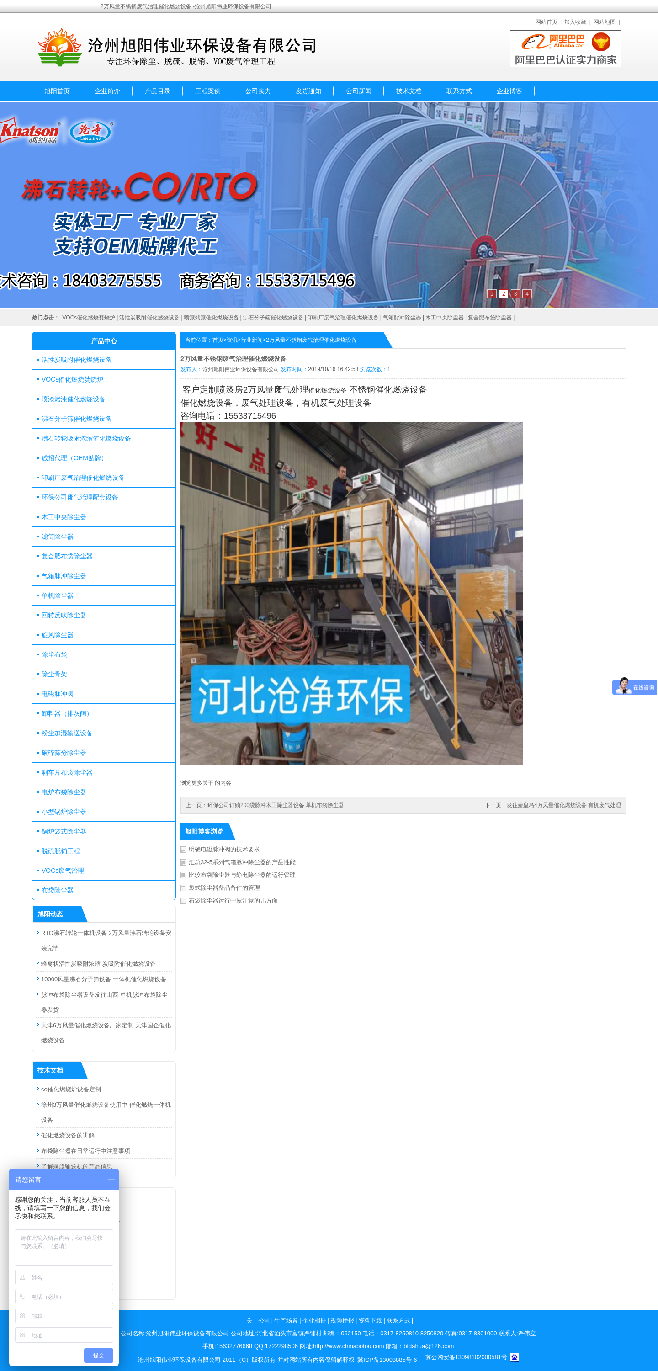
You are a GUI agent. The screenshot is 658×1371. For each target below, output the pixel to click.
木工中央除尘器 (444, 317)
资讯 (232, 340)
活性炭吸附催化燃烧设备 (149, 317)
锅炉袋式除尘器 (64, 831)
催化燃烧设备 (327, 390)
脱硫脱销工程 (61, 851)
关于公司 (258, 1320)
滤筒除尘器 (58, 536)
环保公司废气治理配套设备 (80, 497)
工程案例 (208, 91)
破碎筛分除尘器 (64, 752)
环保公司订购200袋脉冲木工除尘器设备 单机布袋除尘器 (275, 805)
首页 (217, 340)
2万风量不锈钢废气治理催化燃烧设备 (311, 340)
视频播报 (342, 1320)
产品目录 (157, 91)
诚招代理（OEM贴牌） (74, 458)
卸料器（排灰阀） (67, 713)
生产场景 (286, 1320)
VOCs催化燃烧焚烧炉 (88, 317)
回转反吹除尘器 (64, 615)
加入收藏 (575, 22)
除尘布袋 (54, 654)
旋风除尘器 (58, 634)
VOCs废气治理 (63, 870)
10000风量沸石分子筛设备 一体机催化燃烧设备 (103, 979)
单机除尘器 (58, 595)
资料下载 (370, 1320)
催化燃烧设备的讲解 (68, 1135)
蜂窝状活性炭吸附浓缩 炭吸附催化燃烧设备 (98, 963)
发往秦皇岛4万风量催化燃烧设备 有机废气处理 (564, 805)
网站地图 (605, 22)
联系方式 (459, 91)
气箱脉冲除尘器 (402, 317)
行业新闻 (252, 340)
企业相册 (314, 1320)
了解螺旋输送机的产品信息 (76, 1166)
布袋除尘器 (58, 890)
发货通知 (308, 91)
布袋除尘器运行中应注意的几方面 (233, 900)
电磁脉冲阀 (58, 693)
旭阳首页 (57, 91)
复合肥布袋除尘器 (490, 317)
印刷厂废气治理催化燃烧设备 (343, 317)
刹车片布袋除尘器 (67, 772)
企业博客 (509, 91)
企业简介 (107, 91)
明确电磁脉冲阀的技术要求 (224, 849)
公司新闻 (358, 91)
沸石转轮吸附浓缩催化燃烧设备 (86, 438)
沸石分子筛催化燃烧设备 (273, 317)
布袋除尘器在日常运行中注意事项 (85, 1151)
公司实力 (258, 91)
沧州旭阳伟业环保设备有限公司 (240, 369)
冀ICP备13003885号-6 (387, 1359)
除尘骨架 (54, 674)
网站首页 (546, 22)
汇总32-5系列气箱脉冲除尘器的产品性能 (242, 862)
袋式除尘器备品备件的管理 (224, 887)
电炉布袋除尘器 (64, 792)
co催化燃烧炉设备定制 (71, 1089)
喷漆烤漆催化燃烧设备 (211, 317)
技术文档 (409, 91)
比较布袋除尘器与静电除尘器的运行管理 (242, 874)
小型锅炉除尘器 (64, 811)
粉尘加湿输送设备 (67, 733)
